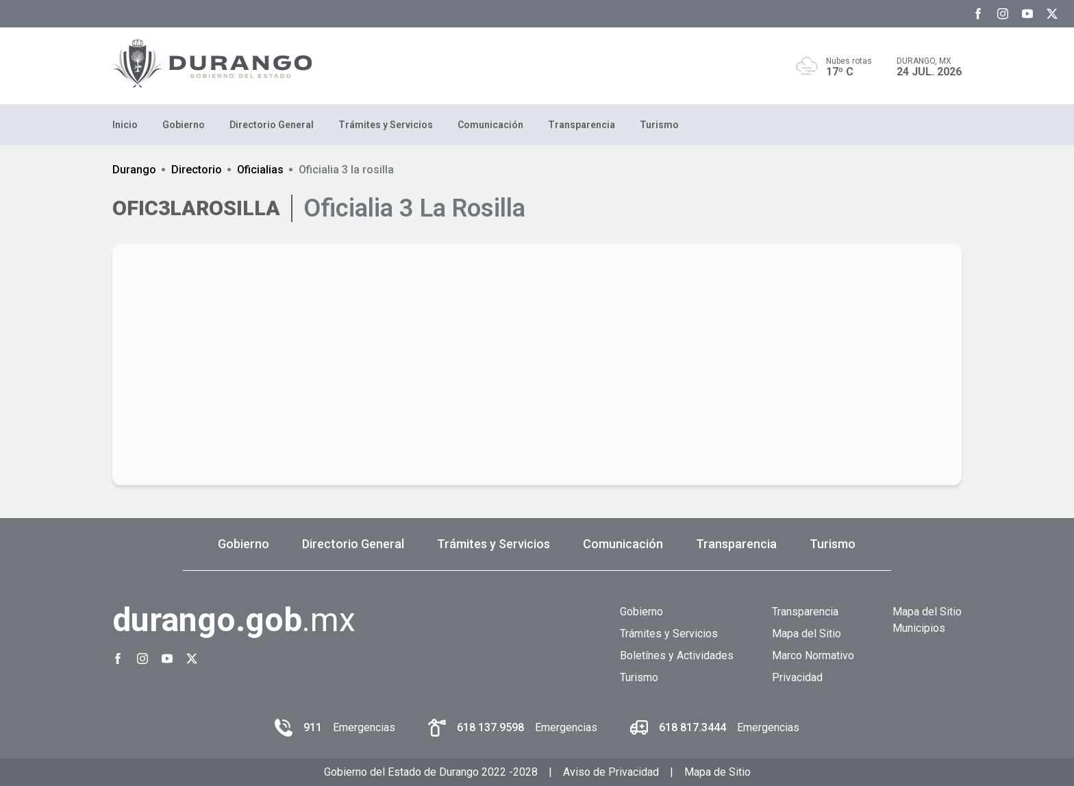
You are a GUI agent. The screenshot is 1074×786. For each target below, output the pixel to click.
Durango (134, 169)
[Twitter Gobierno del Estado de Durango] (1052, 13)
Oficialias (260, 169)
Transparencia (581, 124)
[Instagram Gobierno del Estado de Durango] (1002, 13)
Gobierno (183, 124)
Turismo (659, 124)
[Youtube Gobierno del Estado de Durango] (1027, 13)
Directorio (196, 169)
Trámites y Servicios (385, 124)
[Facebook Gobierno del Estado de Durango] (978, 13)
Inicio (125, 124)
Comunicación (490, 124)
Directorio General (271, 124)
